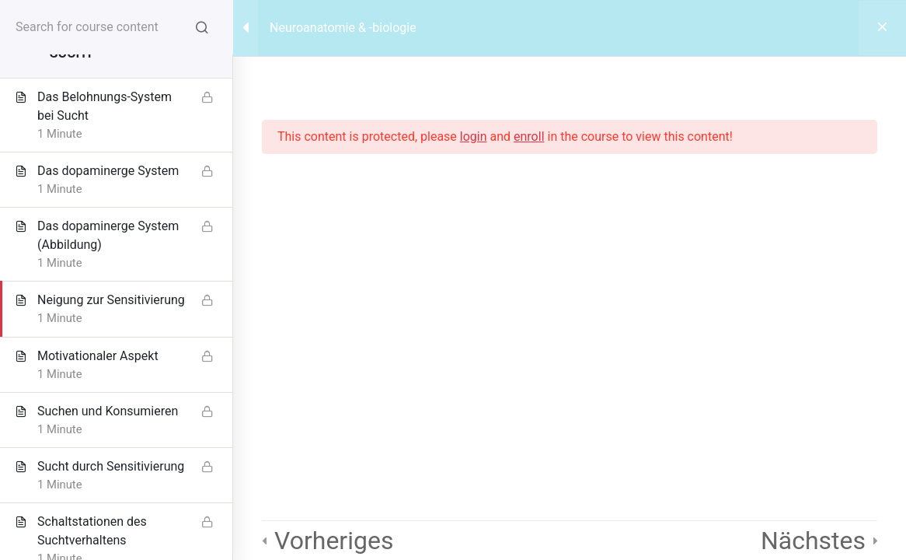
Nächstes (813, 540)
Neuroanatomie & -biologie (343, 27)
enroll (529, 136)
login (473, 136)
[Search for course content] (202, 27)
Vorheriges (333, 540)
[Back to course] (882, 28)
